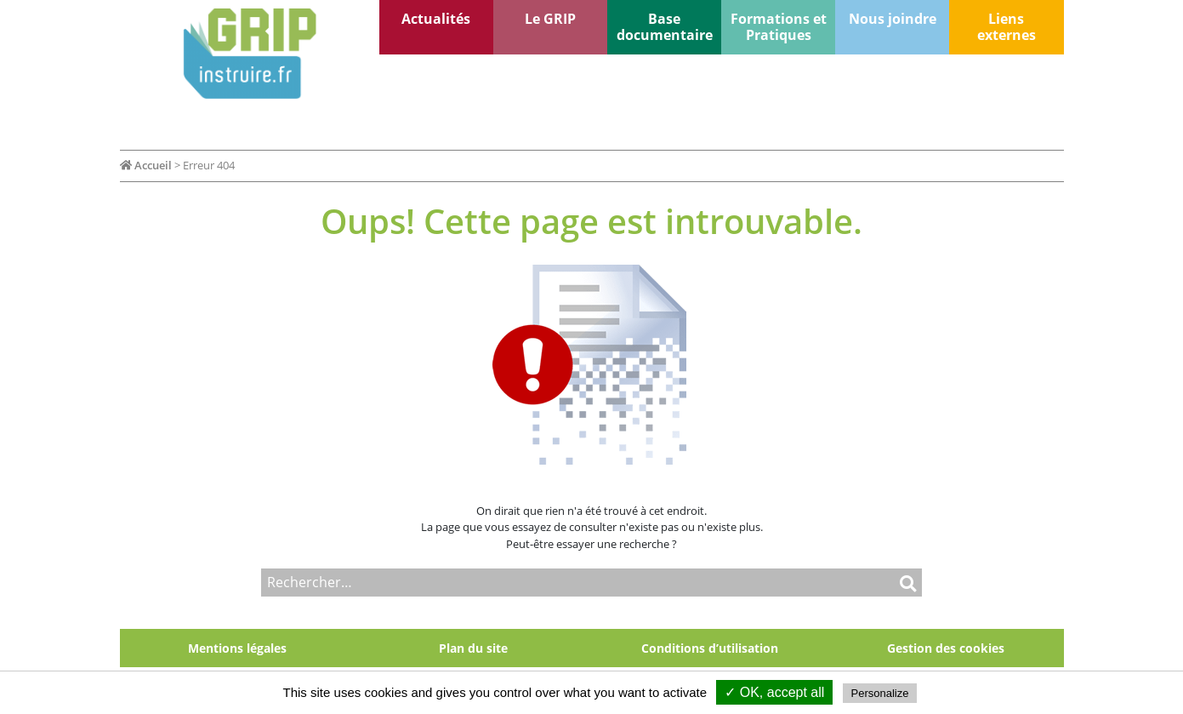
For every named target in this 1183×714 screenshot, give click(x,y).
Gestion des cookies (945, 648)
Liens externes (1006, 26)
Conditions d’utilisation (709, 648)
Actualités (435, 18)
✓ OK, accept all (774, 692)
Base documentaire (665, 26)
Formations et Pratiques (779, 26)
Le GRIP (550, 18)
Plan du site (473, 648)
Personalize (880, 693)
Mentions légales (237, 648)
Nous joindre (892, 18)
